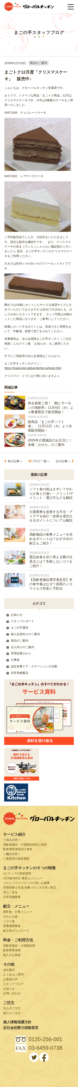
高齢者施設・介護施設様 (19, 945)
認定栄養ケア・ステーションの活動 (34, 666)
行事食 (15, 660)
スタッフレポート (22, 621)
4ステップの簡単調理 (17, 873)
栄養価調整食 (12, 925)
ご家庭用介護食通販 (16, 858)
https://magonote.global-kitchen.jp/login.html (32, 368)
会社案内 (9, 970)
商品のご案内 (38, 63)
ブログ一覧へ (41, 461)
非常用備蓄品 (19, 673)
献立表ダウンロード (16, 930)
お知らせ (16, 614)
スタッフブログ (13, 984)
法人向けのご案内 (22, 647)
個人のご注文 (12, 1013)
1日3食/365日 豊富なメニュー (22, 878)
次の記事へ (63, 461)
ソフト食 (9, 921)
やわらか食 (10, 916)
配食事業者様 (12, 950)
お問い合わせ (12, 993)
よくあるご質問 (13, 974)
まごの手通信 (19, 627)
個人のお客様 (12, 955)
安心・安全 (10, 892)
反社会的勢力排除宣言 (20, 1028)
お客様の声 (10, 979)
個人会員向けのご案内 (25, 634)
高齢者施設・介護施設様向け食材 (25, 844)
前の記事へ (15, 461)
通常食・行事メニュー (17, 911)
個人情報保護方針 (17, 1022)
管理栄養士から (21, 653)
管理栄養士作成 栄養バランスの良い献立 (29, 887)
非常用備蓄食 (12, 897)
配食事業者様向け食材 (17, 849)
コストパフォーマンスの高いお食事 (26, 883)
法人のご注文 (12, 1008)
